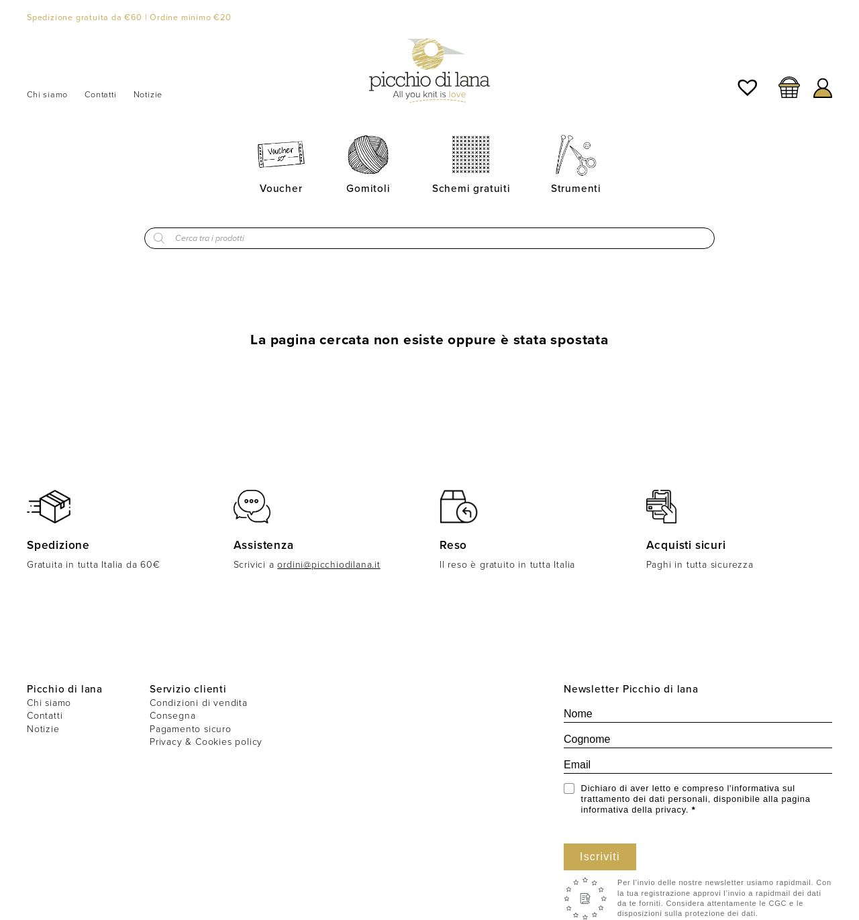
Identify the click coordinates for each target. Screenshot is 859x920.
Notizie (148, 95)
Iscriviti (600, 856)
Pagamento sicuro (191, 729)
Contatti (100, 95)
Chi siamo (47, 95)
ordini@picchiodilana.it (328, 565)
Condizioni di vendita (199, 703)
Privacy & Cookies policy (206, 742)
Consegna (172, 716)
